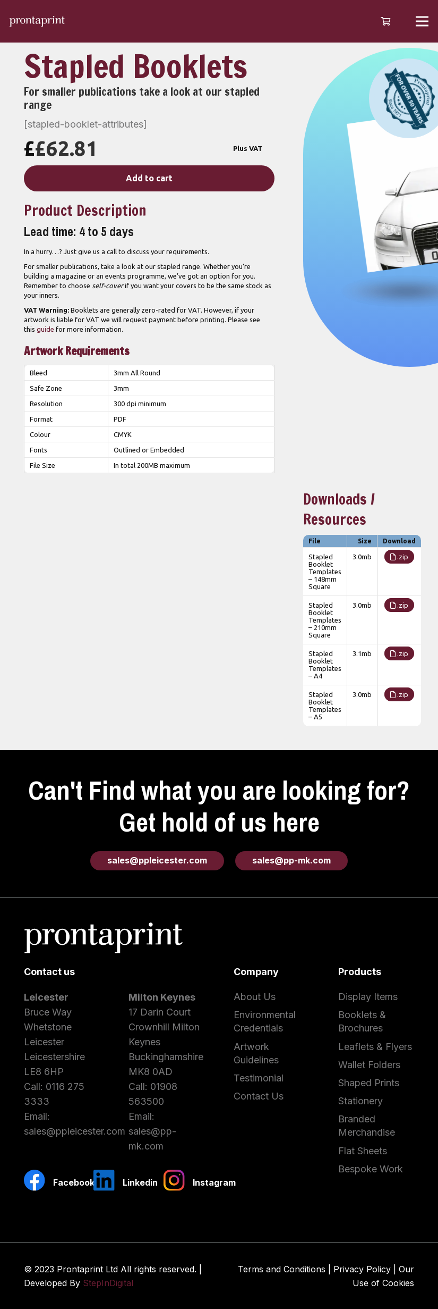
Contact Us (259, 1096)
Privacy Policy (362, 1269)
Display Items (368, 996)
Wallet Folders (369, 1064)
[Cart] (385, 21)
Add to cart (149, 178)
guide (45, 329)
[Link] (37, 21)
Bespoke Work (370, 1168)
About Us (255, 996)
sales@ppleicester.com (74, 1131)
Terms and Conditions (281, 1269)
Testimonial (259, 1078)
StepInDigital (108, 1283)
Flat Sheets (362, 1150)
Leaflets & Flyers (375, 1046)
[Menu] (422, 21)
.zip (399, 556)
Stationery (360, 1100)
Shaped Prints (368, 1082)
